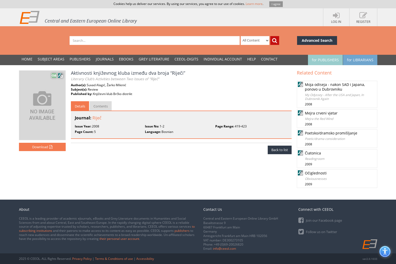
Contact (269, 59)
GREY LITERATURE (154, 59)
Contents (100, 106)
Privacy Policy (82, 258)
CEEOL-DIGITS (186, 59)
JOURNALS (105, 59)
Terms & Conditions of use (114, 258)
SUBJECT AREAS (51, 59)
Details (80, 106)
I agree (276, 4)
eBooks (126, 59)
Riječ (97, 118)
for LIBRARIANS (360, 59)
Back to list (279, 149)
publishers (182, 230)
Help (251, 59)
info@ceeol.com (224, 248)
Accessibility (145, 258)
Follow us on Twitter (317, 231)
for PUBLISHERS (325, 59)
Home (27, 59)
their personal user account (119, 238)
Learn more (254, 4)
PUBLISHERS (80, 59)
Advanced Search (317, 40)
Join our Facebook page (320, 220)
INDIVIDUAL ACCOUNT (223, 59)
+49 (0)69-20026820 (228, 244)
